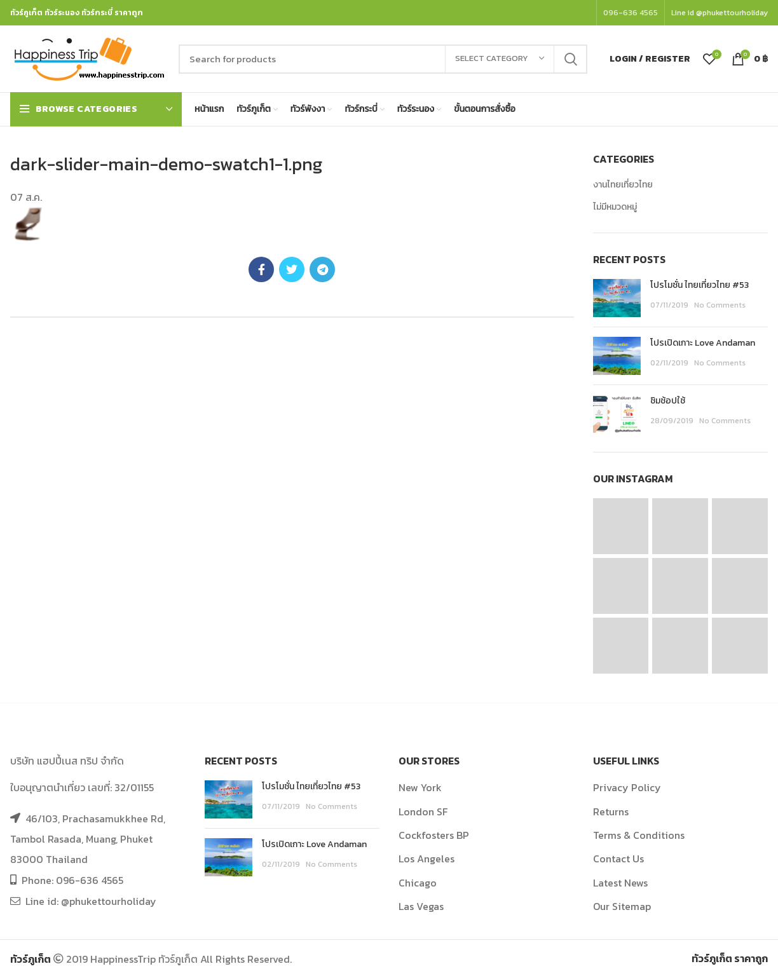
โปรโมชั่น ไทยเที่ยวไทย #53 (699, 285)
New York (420, 787)
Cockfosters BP (434, 835)
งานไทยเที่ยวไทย (623, 185)
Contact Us (618, 858)
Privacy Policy (627, 787)
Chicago (418, 882)
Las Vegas (421, 906)
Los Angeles (426, 858)
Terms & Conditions (639, 835)
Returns (611, 811)
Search (570, 59)
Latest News (620, 882)
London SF (423, 811)
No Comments (720, 305)
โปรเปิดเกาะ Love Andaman (702, 343)
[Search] (383, 59)
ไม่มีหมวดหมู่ (615, 207)
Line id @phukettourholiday (719, 12)
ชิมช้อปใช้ (667, 400)
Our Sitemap (622, 906)
